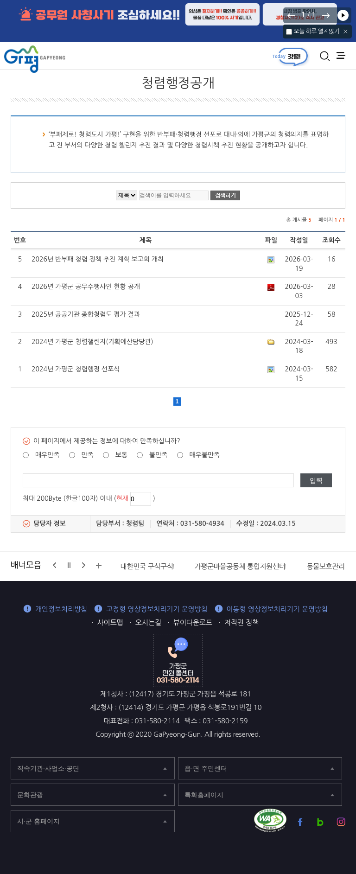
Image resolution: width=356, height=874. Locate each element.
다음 (325, 15)
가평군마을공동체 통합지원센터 (239, 566)
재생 (343, 15)
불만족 (158, 455)
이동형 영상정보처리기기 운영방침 (277, 609)
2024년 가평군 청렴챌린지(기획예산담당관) (92, 341)
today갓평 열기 (290, 56)
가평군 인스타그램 (341, 821)
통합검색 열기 (325, 56)
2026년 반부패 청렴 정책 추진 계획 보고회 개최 (98, 259)
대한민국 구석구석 (147, 566)
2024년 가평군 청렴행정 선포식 (76, 369)
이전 (291, 15)
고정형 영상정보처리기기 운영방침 (157, 609)
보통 (121, 455)
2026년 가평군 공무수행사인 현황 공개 (86, 286)
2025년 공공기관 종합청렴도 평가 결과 (86, 314)
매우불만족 (204, 455)
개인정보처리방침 (61, 609)
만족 (88, 455)
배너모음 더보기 (98, 565)
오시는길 (148, 622)
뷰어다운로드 (192, 622)
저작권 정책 (241, 622)
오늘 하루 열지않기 (316, 31)
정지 (69, 565)
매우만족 (47, 455)
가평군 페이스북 (300, 821)
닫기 (345, 31)
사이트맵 (110, 622)
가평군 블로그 (320, 821)
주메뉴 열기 (341, 55)
